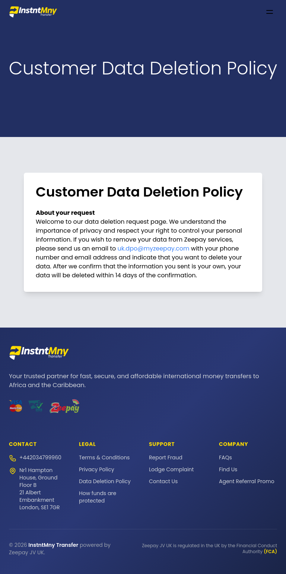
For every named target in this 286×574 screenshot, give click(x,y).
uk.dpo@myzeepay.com (154, 248)
